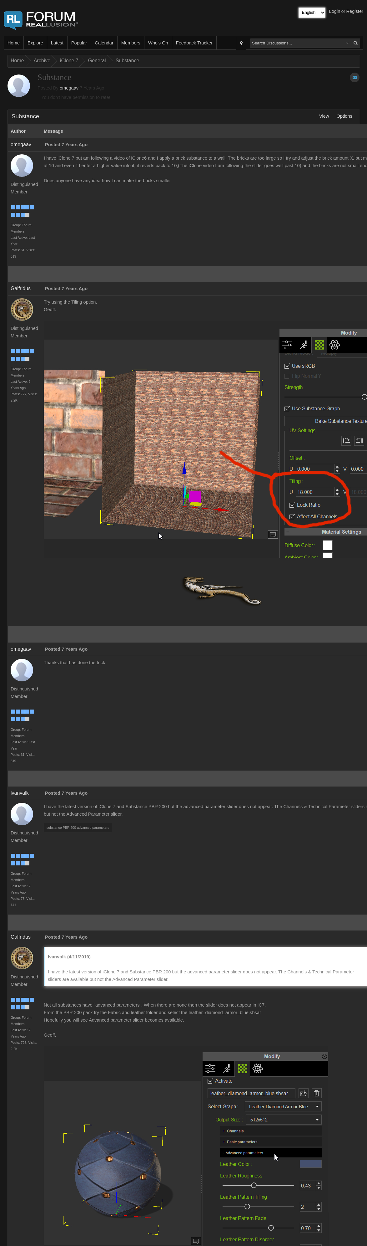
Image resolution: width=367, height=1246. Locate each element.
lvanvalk (20, 793)
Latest (57, 42)
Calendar (104, 42)
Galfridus (21, 288)
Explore (35, 42)
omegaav (69, 87)
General (97, 60)
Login (334, 11)
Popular (79, 42)
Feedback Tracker (194, 42)
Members (131, 42)
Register (354, 11)
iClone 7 (69, 60)
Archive (42, 60)
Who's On (158, 42)
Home (13, 42)
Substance (127, 60)
